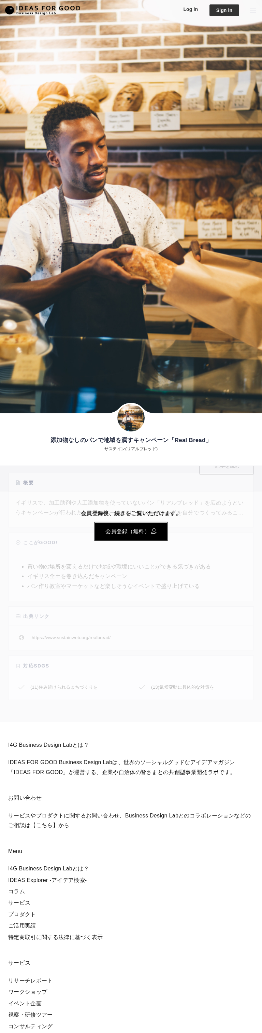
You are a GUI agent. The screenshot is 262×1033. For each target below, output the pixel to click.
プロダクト (22, 914)
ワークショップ (27, 992)
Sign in (224, 10)
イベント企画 (25, 1003)
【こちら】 (44, 825)
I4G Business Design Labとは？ (48, 868)
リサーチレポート (30, 980)
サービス (19, 903)
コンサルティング (30, 1026)
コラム (16, 891)
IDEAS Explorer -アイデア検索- (47, 880)
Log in (190, 9)
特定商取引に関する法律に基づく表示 (55, 937)
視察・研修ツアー (30, 1015)
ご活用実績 (22, 925)
